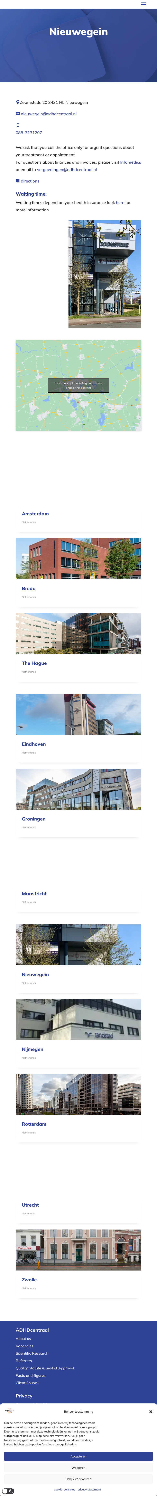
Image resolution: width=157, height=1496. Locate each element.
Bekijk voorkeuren (78, 1479)
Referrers (24, 1360)
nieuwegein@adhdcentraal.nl (49, 113)
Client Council (27, 1382)
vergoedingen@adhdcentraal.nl (67, 169)
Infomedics (130, 162)
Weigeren (78, 1468)
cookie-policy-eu (64, 1489)
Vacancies (24, 1346)
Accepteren (78, 1456)
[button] (151, 1412)
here (120, 202)
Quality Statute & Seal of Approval (45, 1368)
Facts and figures (31, 1375)
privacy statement (89, 1489)
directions (30, 181)
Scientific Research (32, 1353)
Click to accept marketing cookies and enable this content (78, 385)
